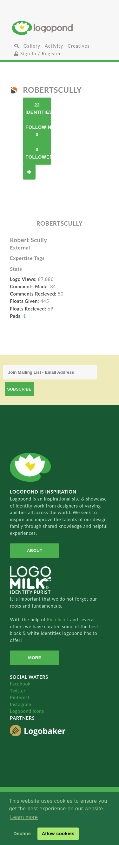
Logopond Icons (27, 711)
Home (59, 28)
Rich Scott (58, 619)
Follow (29, 172)
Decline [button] (22, 833)
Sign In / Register (37, 53)
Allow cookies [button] (58, 833)
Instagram (20, 704)
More (34, 657)
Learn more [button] (24, 817)
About (35, 550)
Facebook (20, 683)
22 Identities (38, 108)
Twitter (17, 690)
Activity (54, 46)
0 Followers (38, 153)
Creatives (78, 46)
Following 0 (38, 131)
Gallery (31, 46)
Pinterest (20, 697)
